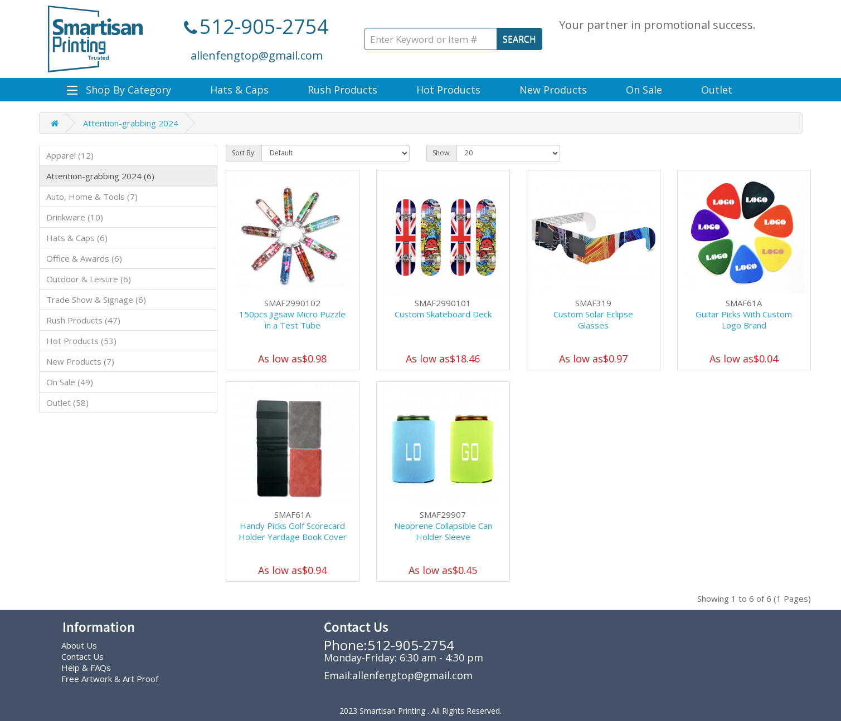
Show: (441, 153)
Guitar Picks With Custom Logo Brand (744, 319)
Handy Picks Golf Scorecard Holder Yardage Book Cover (293, 531)
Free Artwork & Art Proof (109, 678)
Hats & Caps (239, 89)
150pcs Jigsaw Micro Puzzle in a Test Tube (292, 319)
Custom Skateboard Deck (443, 314)
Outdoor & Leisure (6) (88, 279)
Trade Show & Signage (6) (96, 299)
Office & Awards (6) (84, 258)
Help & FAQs (86, 667)
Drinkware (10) (74, 217)
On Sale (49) (69, 382)
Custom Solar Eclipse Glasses (593, 319)
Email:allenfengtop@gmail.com (398, 675)
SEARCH (519, 39)
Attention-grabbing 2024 (130, 123)
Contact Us (82, 656)
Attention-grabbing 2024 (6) (100, 176)
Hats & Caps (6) (77, 237)
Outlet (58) (67, 402)
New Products (553, 89)
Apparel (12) (70, 155)
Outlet (716, 89)
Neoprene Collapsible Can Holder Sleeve (443, 531)
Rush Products (342, 89)
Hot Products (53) (81, 340)
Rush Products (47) (83, 320)
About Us (79, 645)
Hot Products (448, 89)
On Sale (644, 89)
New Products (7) (80, 361)
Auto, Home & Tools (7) (92, 196)
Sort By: (244, 153)
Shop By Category (119, 89)
